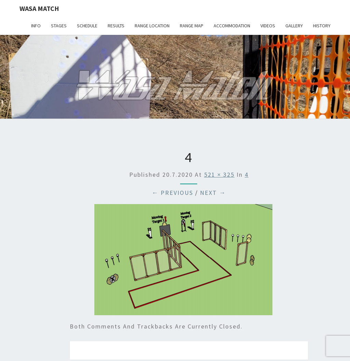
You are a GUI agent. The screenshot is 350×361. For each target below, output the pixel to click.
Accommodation (232, 26)
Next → (213, 193)
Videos (267, 26)
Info (36, 26)
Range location (152, 26)
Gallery (294, 26)
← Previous (172, 193)
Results (116, 26)
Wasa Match (39, 8)
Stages (59, 26)
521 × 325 (219, 174)
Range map (191, 26)
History (322, 26)
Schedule (87, 26)
